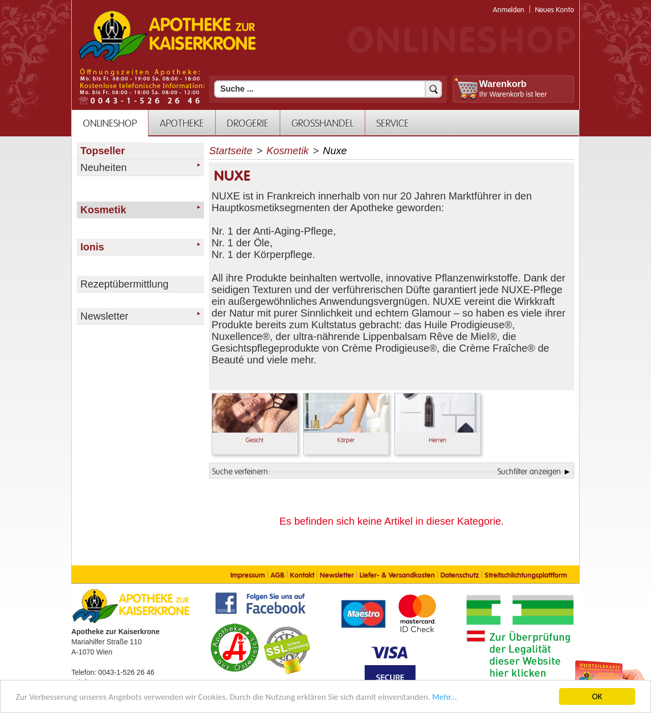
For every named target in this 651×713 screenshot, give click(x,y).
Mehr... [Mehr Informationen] (444, 698)
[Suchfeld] (328, 89)
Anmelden (508, 10)
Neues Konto (554, 10)
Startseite (230, 150)
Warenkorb (502, 84)
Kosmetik (288, 150)
